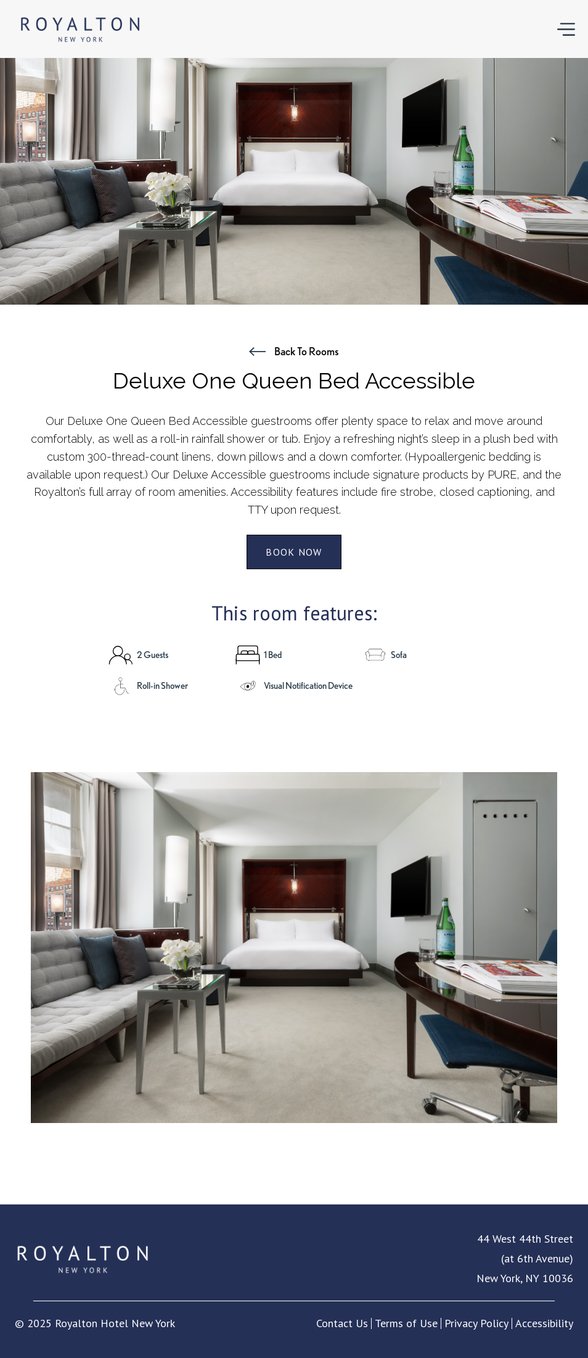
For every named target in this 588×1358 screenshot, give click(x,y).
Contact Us (342, 1323)
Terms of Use (406, 1323)
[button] (566, 29)
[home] (80, 28)
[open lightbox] (294, 947)
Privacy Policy (476, 1323)
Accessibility (544, 1323)
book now (294, 552)
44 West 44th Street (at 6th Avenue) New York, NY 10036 (524, 1258)
